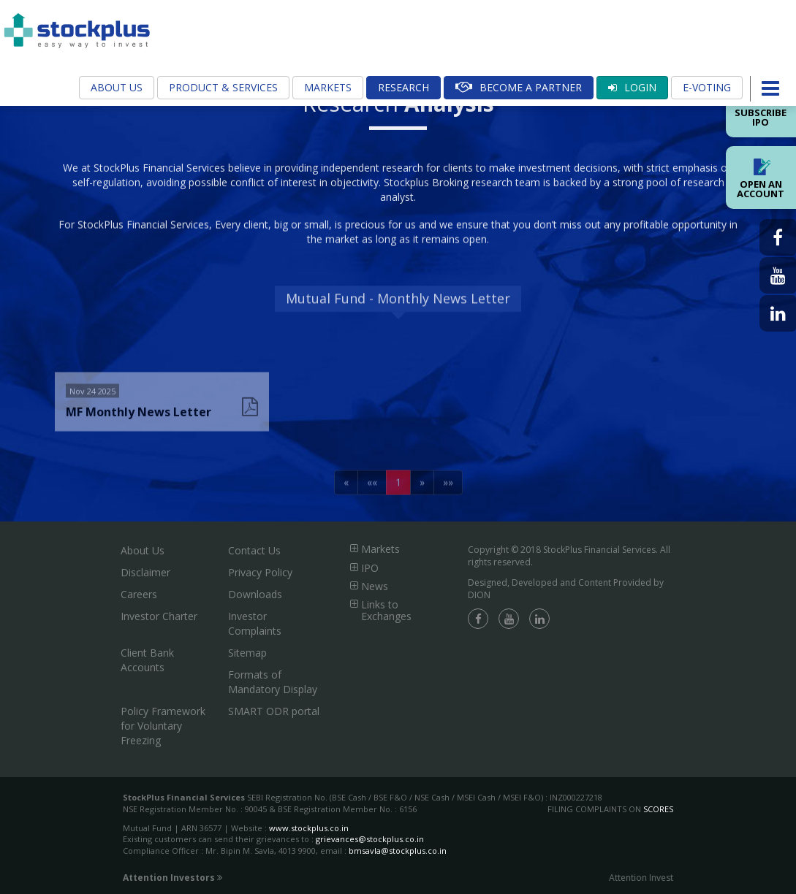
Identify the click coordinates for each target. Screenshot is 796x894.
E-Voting (707, 87)
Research (403, 87)
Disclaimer (145, 572)
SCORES (658, 808)
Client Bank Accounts (147, 660)
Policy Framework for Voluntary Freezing (163, 725)
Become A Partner (518, 87)
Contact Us (254, 550)
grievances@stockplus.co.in (370, 838)
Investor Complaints (254, 623)
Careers (139, 594)
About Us (117, 87)
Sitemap (247, 653)
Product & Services (223, 87)
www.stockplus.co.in (308, 827)
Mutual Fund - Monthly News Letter (398, 314)
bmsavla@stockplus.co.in (398, 850)
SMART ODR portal (273, 711)
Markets (328, 87)
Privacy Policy (260, 572)
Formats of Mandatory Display (272, 682)
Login (632, 87)
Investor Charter (159, 616)
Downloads (255, 594)
